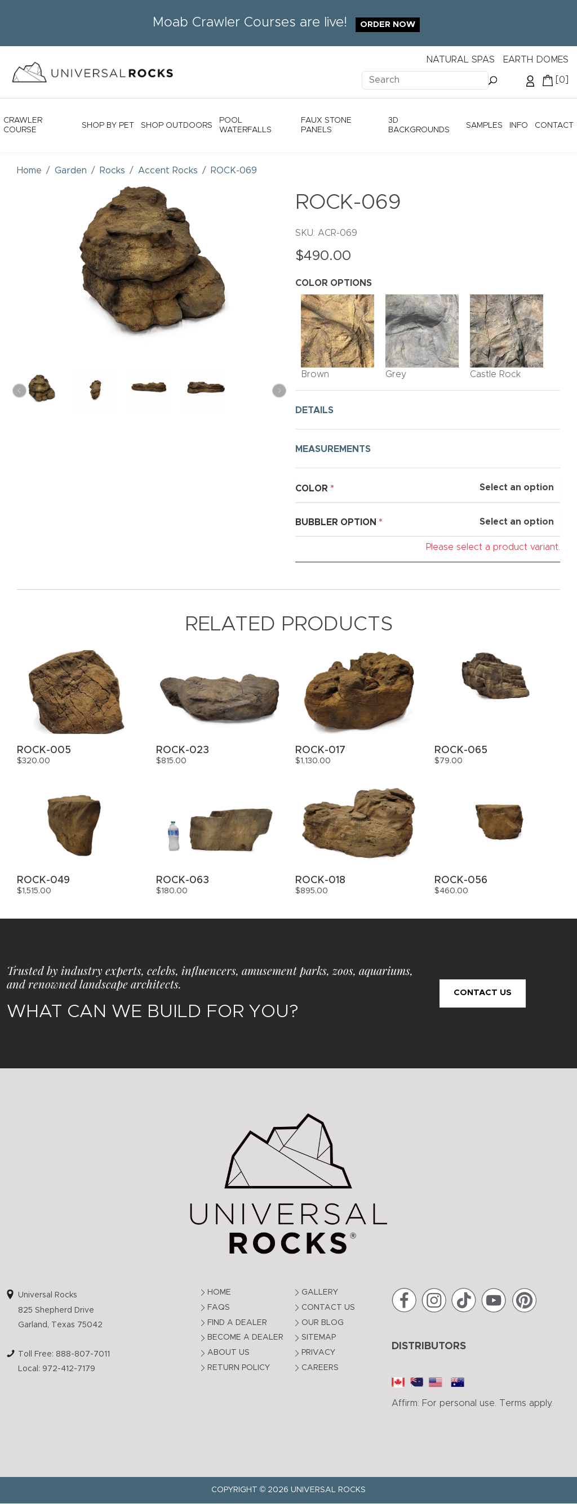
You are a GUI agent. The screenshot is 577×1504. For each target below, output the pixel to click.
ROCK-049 (43, 880)
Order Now (387, 24)
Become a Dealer (245, 1337)
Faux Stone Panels (326, 125)
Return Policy (238, 1368)
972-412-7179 (68, 1369)
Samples (484, 125)
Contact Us (483, 992)
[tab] (427, 410)
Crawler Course (22, 125)
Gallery (319, 1292)
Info (518, 125)
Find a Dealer (237, 1323)
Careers (320, 1368)
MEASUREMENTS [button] (333, 449)
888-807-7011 (83, 1354)
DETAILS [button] (314, 410)
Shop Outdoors (176, 125)
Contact (554, 125)
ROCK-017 (320, 750)
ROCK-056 (460, 880)
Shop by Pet (108, 125)
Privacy (318, 1353)
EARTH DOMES (536, 59)
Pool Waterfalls (245, 125)
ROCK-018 (320, 880)
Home (219, 1292)
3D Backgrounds (419, 125)
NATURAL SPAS (460, 59)
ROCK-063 (182, 880)
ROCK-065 (460, 750)
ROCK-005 (44, 750)
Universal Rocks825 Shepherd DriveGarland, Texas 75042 (60, 1310)
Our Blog (322, 1323)
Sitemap (318, 1337)
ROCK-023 (182, 750)
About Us (228, 1353)
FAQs (218, 1307)
